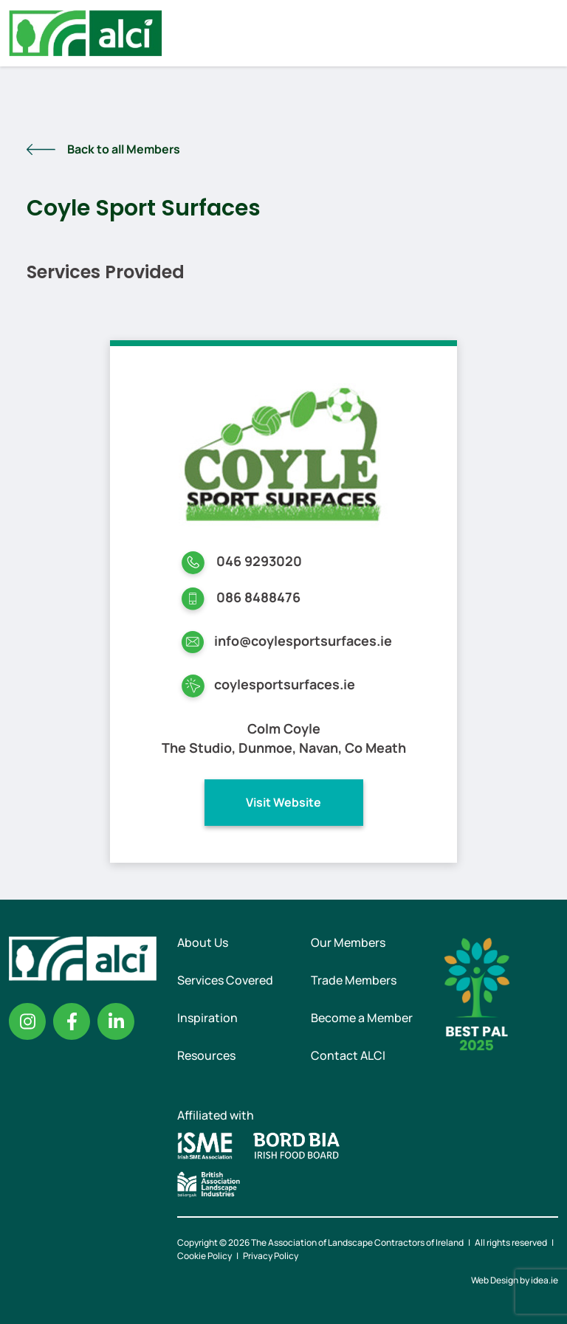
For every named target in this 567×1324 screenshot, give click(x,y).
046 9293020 (259, 561)
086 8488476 (258, 597)
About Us (202, 942)
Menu (543, 33)
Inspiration (207, 1018)
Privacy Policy (270, 1255)
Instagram (27, 1021)
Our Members (348, 942)
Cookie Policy (204, 1255)
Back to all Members (123, 149)
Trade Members (353, 980)
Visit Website (283, 802)
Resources (206, 1055)
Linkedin (115, 1021)
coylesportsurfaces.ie (284, 684)
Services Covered (225, 980)
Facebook (71, 1021)
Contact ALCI (348, 1055)
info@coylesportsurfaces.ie (303, 640)
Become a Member (362, 1018)
